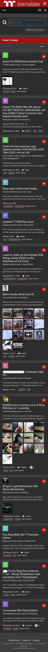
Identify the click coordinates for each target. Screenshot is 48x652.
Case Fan (27, 411)
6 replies (25, 552)
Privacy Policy (14, 640)
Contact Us (26, 640)
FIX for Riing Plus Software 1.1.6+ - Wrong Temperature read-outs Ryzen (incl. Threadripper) (21, 574)
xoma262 (6, 411)
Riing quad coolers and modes (20, 188)
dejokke (6, 264)
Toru (4, 297)
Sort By (42, 46)
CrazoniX (6, 580)
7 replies (23, 89)
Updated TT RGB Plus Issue (18, 221)
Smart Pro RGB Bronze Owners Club (23, 61)
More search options (34, 30)
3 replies (26, 131)
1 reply (25, 170)
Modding (23, 297)
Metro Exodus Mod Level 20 (18, 294)
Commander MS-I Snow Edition (20, 610)
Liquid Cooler (28, 264)
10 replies (27, 625)
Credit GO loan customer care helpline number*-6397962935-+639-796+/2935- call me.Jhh (23, 149)
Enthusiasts (33, 614)
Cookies (36, 640)
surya (5, 156)
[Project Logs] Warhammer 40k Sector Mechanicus (20, 488)
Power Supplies (29, 65)
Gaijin (5, 492)
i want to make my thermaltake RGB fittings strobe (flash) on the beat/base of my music (23, 258)
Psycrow (6, 192)
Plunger (28, 378)
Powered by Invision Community (24, 648)
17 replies (22, 467)
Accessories (25, 119)
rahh (4, 119)
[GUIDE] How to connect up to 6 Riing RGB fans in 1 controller (23, 406)
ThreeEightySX (8, 614)
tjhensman (7, 541)
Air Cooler (27, 192)
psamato (6, 225)
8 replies (22, 353)
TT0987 (6, 65)
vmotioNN (7, 378)
